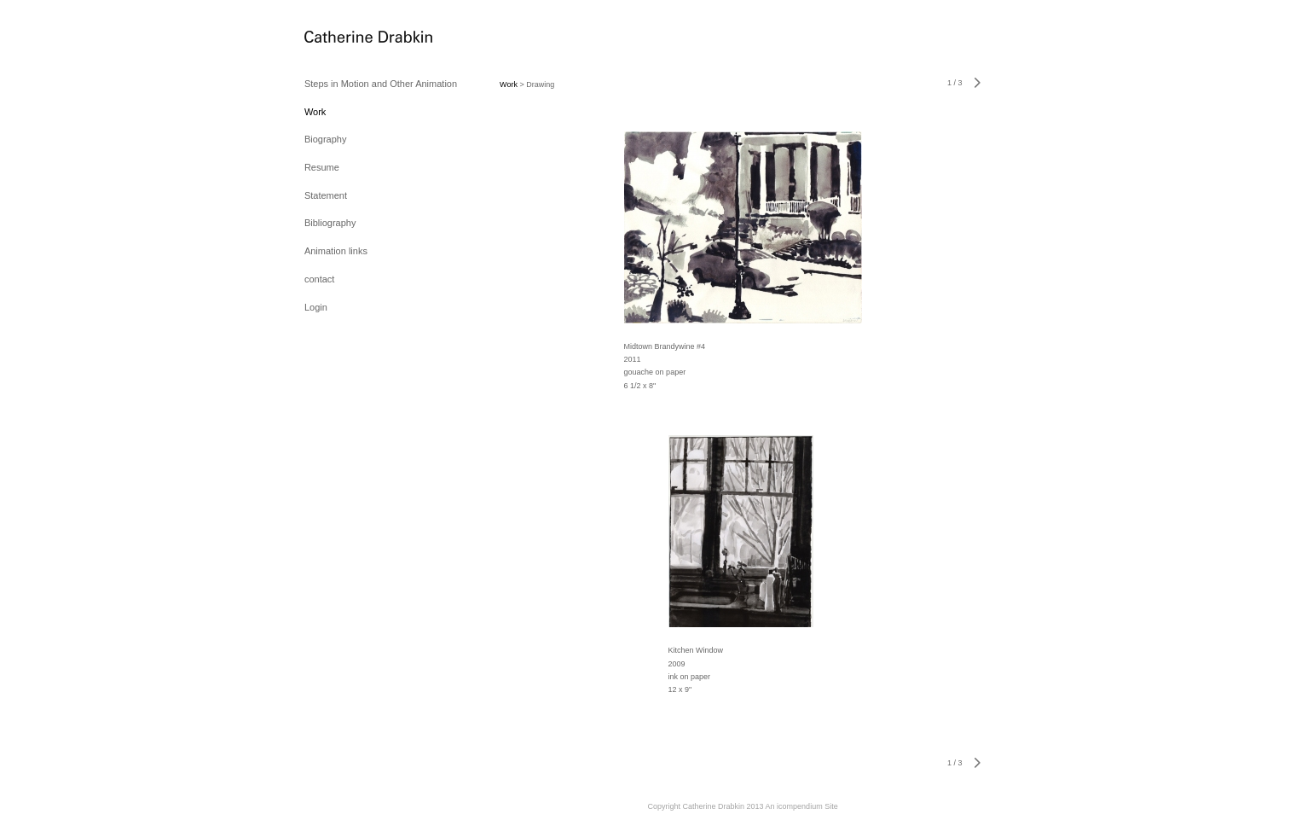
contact (319, 279)
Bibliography (330, 223)
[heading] (347, 38)
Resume (321, 167)
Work (315, 112)
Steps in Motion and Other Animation (380, 84)
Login (315, 307)
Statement (325, 195)
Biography (325, 139)
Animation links (335, 251)
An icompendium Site (802, 806)
